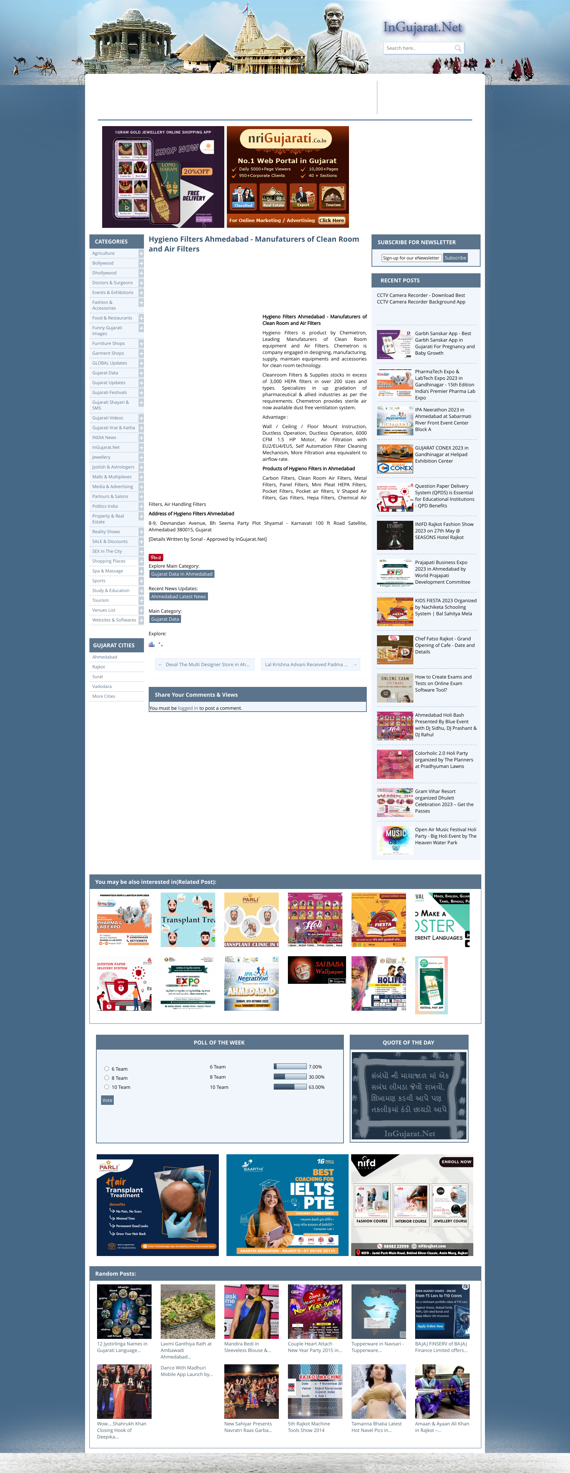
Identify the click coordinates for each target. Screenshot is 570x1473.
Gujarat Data (118, 373)
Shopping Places (118, 561)
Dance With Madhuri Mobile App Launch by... (187, 1370)
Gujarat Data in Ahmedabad (182, 574)
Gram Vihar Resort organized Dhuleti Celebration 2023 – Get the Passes (444, 801)
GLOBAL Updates (118, 363)
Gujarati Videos (118, 418)
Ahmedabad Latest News (178, 596)
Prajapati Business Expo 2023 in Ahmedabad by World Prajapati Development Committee (442, 572)
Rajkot (98, 667)
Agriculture (118, 253)
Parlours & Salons (118, 496)
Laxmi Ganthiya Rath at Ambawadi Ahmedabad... (186, 1350)
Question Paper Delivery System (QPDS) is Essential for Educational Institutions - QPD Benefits (444, 496)
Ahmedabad (104, 657)
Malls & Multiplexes (118, 477)
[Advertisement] (235, 97)
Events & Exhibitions (118, 293)
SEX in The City (118, 551)
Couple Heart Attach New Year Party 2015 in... (315, 1346)
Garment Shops (118, 353)
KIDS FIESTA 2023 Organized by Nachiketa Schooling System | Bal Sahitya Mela (446, 607)
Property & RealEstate (118, 518)
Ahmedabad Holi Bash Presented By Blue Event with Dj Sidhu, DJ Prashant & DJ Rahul (446, 725)
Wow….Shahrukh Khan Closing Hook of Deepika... (121, 1430)
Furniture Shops (118, 343)
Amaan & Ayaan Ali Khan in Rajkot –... (442, 1426)
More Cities (103, 696)
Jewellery (118, 457)
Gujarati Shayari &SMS (118, 404)
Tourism (118, 600)
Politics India (118, 506)
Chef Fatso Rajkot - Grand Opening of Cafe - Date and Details (445, 645)
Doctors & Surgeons (118, 283)
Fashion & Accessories (118, 304)
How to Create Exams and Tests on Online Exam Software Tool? (443, 683)
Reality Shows (118, 532)
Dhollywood (118, 273)
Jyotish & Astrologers (118, 467)
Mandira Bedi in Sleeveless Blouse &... (247, 1346)
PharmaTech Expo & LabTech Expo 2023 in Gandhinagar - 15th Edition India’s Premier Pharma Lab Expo (445, 384)
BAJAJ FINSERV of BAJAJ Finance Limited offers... (441, 1346)
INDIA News (118, 438)
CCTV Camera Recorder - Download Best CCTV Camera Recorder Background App (421, 298)
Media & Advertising (118, 487)
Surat (97, 677)
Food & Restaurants (118, 318)
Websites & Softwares (118, 620)
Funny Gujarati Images (118, 330)
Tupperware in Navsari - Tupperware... (378, 1346)
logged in (188, 708)
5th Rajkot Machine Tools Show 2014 (309, 1426)
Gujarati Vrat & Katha (118, 428)
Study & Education (118, 591)
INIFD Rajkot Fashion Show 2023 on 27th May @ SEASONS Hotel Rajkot (444, 530)
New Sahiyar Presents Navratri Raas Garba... (248, 1426)
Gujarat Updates (118, 383)
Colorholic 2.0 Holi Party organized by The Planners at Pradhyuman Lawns (444, 759)
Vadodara (102, 686)
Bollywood (118, 263)
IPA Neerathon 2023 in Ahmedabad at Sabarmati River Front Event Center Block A (443, 419)
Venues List (118, 610)
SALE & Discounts (118, 542)
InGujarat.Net (118, 447)
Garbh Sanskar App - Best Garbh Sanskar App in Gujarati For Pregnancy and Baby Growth (445, 343)
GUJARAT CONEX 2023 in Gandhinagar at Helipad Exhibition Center (442, 454)
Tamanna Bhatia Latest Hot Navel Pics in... (377, 1426)
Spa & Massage (118, 571)
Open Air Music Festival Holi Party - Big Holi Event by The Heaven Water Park (446, 836)
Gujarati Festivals (118, 393)
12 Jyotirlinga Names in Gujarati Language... (122, 1346)
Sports (118, 581)
